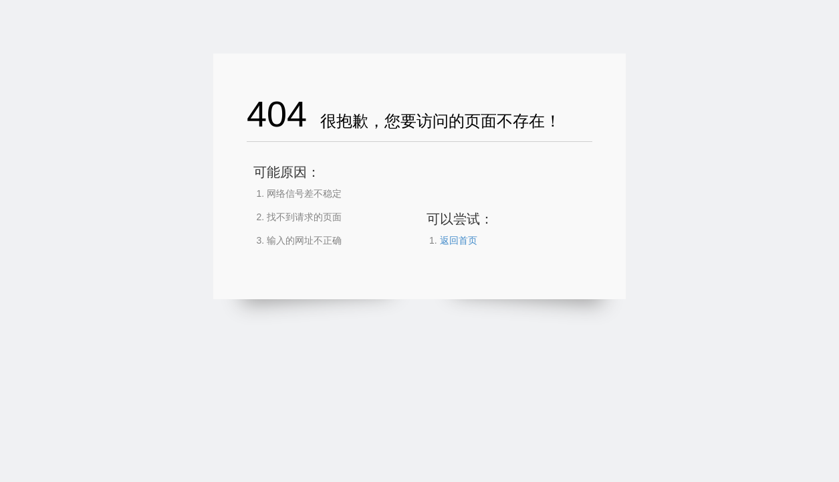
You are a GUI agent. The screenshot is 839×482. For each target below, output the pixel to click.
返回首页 (458, 240)
